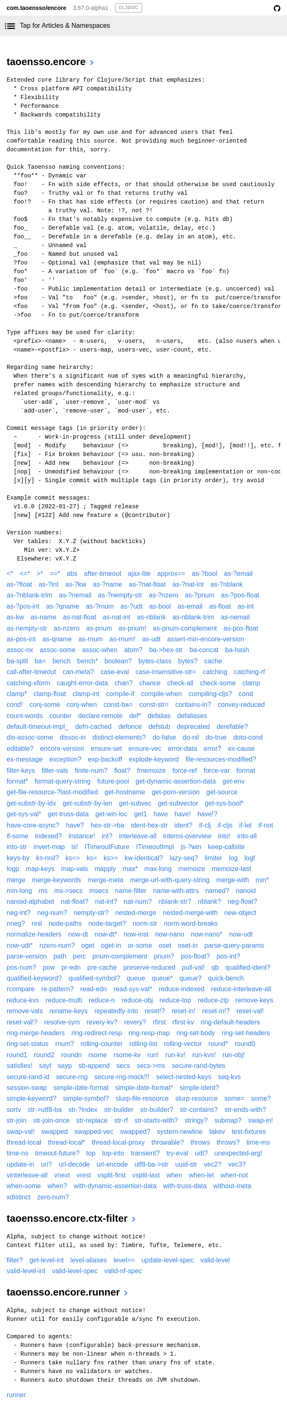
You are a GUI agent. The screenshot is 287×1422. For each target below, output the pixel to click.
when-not (234, 1175)
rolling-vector (183, 1043)
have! (183, 814)
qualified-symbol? (94, 978)
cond (246, 693)
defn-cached (93, 726)
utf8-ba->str (152, 1164)
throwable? (168, 1142)
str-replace (92, 1120)
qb (215, 967)
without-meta (232, 1185)
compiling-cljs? (210, 693)
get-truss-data (68, 814)
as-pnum (99, 628)
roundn (71, 1054)
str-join (17, 1120)
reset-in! (183, 1010)
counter (60, 715)
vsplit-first (112, 1175)
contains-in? (193, 704)
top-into (113, 1153)
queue (136, 978)
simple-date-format (81, 1087)
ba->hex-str (166, 649)
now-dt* (106, 934)
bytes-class (154, 661)
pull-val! (193, 967)
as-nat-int (116, 617)
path (59, 956)
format (245, 770)
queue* (162, 978)
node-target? (107, 923)
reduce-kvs (23, 1000)
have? (75, 825)
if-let (245, 825)
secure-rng (71, 1076)
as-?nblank (226, 584)
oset (165, 945)
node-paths (65, 923)
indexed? (48, 836)
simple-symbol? (86, 1098)
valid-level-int (26, 1270)
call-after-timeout (31, 671)
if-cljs (224, 825)
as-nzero (67, 628)
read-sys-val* (132, 988)
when (174, 1175)
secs (123, 1065)
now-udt (241, 934)
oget (88, 945)
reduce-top (175, 1000)
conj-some (44, 704)
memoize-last (231, 868)
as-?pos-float (240, 595)
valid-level (215, 1260)
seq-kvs (229, 1076)
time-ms (258, 1142)
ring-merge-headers (36, 1032)
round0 (244, 1043)
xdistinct (19, 1197)
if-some (17, 836)
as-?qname (62, 606)
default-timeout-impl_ (37, 726)
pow (49, 967)
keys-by (18, 857)
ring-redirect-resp (97, 1032)
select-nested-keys (183, 1076)
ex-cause (241, 748)
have (161, 814)
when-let (201, 1175)
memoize (191, 868)
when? (57, 1185)
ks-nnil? (47, 857)
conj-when (82, 704)
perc (79, 956)
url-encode (112, 1164)
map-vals (74, 868)
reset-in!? (216, 1010)
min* (262, 879)
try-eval (177, 1153)
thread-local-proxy (118, 1142)
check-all (180, 683)
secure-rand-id (28, 1076)
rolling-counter (102, 1043)
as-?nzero (163, 595)
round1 (17, 1054)
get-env (233, 781)
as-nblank (151, 617)
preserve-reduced (149, 967)
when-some (24, 1185)
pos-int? (228, 956)
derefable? (232, 726)
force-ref (184, 770)
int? (106, 836)
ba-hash (237, 649)
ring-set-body (195, 1032)
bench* (87, 661)
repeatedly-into (116, 1010)
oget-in (111, 945)
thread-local (24, 1142)
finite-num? (91, 770)
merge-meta (105, 879)
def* (135, 715)
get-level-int (46, 1260)
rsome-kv (127, 1054)
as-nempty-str (27, 628)
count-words (25, 715)
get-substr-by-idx (31, 803)
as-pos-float (241, 628)
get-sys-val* (24, 814)
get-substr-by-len (87, 803)
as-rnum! (122, 639)
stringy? (195, 1120)
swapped (54, 1131)
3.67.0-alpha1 (91, 8)
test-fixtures (249, 1131)
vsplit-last (146, 1175)
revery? (135, 1022)
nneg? (16, 923)
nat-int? (106, 901)
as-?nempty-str (120, 595)
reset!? (155, 1010)
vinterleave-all (27, 1175)
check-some (218, 683)
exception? (65, 759)
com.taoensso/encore (36, 8)
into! (224, 836)
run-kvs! (204, 1054)
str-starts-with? (156, 1120)
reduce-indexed (181, 988)
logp (13, 868)
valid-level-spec (74, 1270)
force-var (217, 770)
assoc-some (57, 649)
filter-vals (54, 770)
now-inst (136, 934)
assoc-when (99, 649)
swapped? (135, 1131)
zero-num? (53, 1197)
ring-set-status (27, 1043)
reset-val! (250, 1010)
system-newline (180, 1131)
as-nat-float (79, 617)
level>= (124, 1260)
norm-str (145, 923)
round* (218, 1043)
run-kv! (175, 1054)
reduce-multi (64, 1000)
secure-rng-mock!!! (122, 1076)
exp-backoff (105, 759)
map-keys (40, 868)
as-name (43, 617)
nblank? (209, 901)
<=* (25, 573)
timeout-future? (57, 1153)
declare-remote (100, 715)
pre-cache (102, 967)
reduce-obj (137, 1000)
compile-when (161, 693)
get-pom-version (176, 792)
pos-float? (195, 956)
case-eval (115, 671)
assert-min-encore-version (205, 639)
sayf (45, 1065)
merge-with (232, 879)
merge (16, 879)
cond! (15, 704)
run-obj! (233, 1054)
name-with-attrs (175, 890)
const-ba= (118, 704)
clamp (251, 683)
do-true (216, 737)
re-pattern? (57, 988)
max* (130, 868)
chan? (124, 683)
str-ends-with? (245, 1109)
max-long (158, 868)
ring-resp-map (149, 1032)
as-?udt (131, 606)
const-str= (154, 704)
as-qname (57, 639)
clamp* (17, 693)
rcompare (21, 988)
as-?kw (75, 584)
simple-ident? (199, 1087)
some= (234, 1098)
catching (215, 671)
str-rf (121, 1120)
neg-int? (19, 912)
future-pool (113, 781)
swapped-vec (94, 1131)
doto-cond (248, 737)
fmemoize (151, 770)
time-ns (17, 1153)
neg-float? (242, 901)
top (90, 1153)
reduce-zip (213, 1000)
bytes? (188, 661)
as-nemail (235, 617)
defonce (130, 726)
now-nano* (207, 934)
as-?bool (204, 573)
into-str (17, 846)
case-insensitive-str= (165, 671)
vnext (62, 1175)
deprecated (193, 726)
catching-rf (249, 671)
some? (261, 1098)
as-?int (48, 584)
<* (10, 573)
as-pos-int (21, 639)
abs (72, 573)
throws (200, 1142)
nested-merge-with (190, 912)
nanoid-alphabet (30, 901)
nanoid (246, 890)
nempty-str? (91, 912)
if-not (265, 825)
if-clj (205, 825)
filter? (15, 1260)
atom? (133, 649)
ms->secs (68, 890)
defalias (159, 715)
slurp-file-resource (142, 1098)
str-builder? (156, 1109)
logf (249, 857)
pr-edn (71, 967)
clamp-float (50, 693)
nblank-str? (174, 901)
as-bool (160, 606)
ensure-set (106, 748)
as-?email (238, 573)
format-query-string (63, 781)
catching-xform (28, 683)
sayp (65, 1065)
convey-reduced (241, 704)
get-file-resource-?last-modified (52, 792)
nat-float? (75, 901)
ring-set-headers (246, 1032)
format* (17, 781)
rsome (97, 1054)
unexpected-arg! (239, 1153)
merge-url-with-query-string (170, 879)
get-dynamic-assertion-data (175, 781)
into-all (247, 836)
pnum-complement (119, 956)
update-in (20, 1164)
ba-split (17, 661)
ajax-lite (139, 573)
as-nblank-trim (193, 617)
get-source (222, 792)
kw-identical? (144, 857)
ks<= (72, 857)
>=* (55, 573)
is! (74, 846)
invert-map (49, 846)
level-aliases (88, 1260)
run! (153, 1054)
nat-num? (138, 901)
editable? (20, 748)
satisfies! (19, 1065)
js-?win (191, 846)
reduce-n (102, 1000)
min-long (19, 890)
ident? (183, 825)
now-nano (169, 934)
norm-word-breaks (191, 923)
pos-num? (21, 967)
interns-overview (187, 836)
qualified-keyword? (34, 978)
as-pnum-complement (185, 628)
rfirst (159, 1022)
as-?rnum (100, 606)
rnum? (64, 1043)
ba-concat (204, 649)
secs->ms (151, 1065)
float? (122, 770)
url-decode (74, 1164)
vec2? (213, 1164)
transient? (145, 1153)
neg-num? (52, 912)
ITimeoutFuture (106, 846)
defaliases (192, 715)
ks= (92, 857)
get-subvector (178, 803)
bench (62, 661)
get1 (140, 814)
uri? (46, 1164)
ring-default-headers (230, 1022)
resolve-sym (62, 1022)
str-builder (118, 1109)
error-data (182, 748)
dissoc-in (73, 737)
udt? (201, 1153)
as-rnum (90, 639)
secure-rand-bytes (198, 1065)
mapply (105, 868)
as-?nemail (75, 595)
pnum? (164, 956)
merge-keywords (56, 879)
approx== (171, 573)
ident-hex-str (149, 825)
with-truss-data (185, 1185)
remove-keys (254, 1000)
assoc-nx (20, 649)
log (233, 857)
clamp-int (85, 693)
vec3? (237, 1164)
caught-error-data (82, 683)
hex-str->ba (107, 825)
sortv (14, 1109)
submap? (227, 1120)
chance (150, 683)
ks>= (111, 857)
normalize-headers (34, 934)
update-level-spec (167, 1260)
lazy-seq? (183, 857)
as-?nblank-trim (29, 595)
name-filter (131, 890)
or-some (140, 945)
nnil (37, 923)
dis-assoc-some (30, 737)
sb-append (94, 1065)
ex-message (25, 759)
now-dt (78, 934)
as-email (190, 606)
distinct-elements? (119, 737)
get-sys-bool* (224, 803)
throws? (228, 1142)
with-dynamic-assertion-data (115, 1185)
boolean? (118, 661)
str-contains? (199, 1109)
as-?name (107, 584)
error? (213, 748)
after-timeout (102, 573)
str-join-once (51, 1120)
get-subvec (135, 803)
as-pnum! (132, 628)
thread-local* (66, 1142)
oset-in (188, 945)
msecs (99, 890)
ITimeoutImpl (155, 846)
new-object (240, 912)
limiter (213, 857)
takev (217, 1131)
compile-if (120, 693)
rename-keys (68, 1010)
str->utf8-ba (45, 1109)
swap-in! (260, 1120)
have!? (207, 814)
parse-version (27, 956)
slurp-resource (196, 1098)
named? (217, 890)
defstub (159, 726)
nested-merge (135, 912)
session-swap (27, 1087)
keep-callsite (226, 846)
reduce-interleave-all (241, 988)
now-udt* (20, 945)
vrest (84, 1175)
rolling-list (143, 1043)
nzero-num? (57, 945)
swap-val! (21, 1131)
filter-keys (21, 770)
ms (43, 890)
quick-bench (226, 978)
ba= (40, 661)
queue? (190, 978)
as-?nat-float (147, 584)
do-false (164, 737)
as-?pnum (199, 595)
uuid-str (186, 1164)
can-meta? (78, 671)
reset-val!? (22, 1022)
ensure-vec (144, 748)
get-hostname (125, 792)
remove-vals (25, 1010)
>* (40, 573)
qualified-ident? (247, 967)
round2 (44, 1054)
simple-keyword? (31, 1098)
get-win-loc (111, 814)
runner (16, 1394)
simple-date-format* (144, 1087)
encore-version (62, 748)
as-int (246, 606)
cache (213, 661)
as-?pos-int (23, 606)
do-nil (191, 737)
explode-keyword (154, 759)
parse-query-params (234, 945)
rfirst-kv (183, 1022)
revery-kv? (102, 1022)
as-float (220, 606)
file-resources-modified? (221, 759)
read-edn (93, 988)
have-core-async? (33, 825)
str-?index (82, 1109)
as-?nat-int (188, 584)
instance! (81, 836)
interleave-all (138, 836)
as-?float (19, 584)
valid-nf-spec (123, 1270)
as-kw (15, 617)
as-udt (151, 639)
